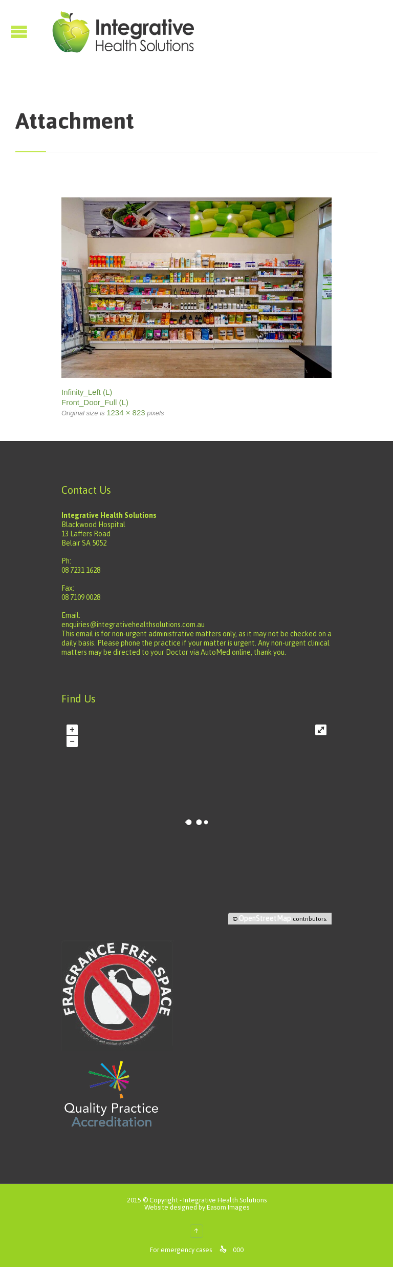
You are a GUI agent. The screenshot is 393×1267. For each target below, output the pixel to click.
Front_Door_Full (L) (94, 402)
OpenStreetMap (265, 918)
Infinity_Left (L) (86, 392)
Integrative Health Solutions (225, 1200)
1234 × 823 (125, 412)
